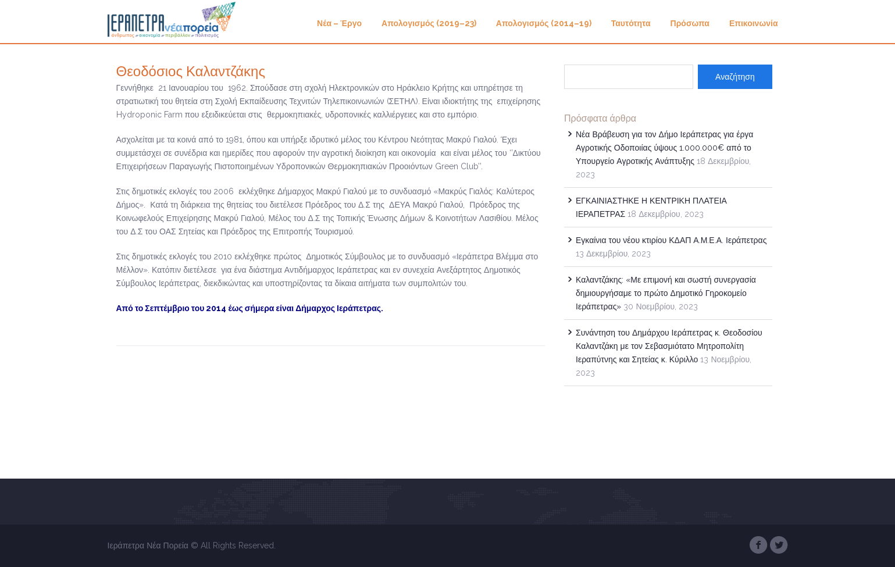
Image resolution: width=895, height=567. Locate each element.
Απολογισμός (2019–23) (428, 23)
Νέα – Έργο (339, 23)
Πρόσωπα (690, 23)
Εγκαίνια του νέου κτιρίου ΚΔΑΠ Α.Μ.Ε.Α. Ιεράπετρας (671, 240)
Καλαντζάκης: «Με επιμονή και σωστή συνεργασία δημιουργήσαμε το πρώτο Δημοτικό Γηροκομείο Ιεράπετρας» (666, 293)
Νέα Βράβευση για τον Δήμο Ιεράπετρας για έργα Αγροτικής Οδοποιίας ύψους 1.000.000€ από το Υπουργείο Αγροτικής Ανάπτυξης (664, 148)
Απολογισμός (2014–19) (543, 23)
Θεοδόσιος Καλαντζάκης (191, 71)
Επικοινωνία (753, 23)
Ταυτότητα (631, 23)
